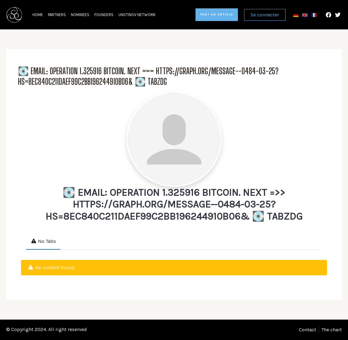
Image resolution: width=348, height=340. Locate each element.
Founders (104, 14)
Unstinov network (137, 14)
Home (37, 14)
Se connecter (265, 15)
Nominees (80, 14)
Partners (57, 14)
